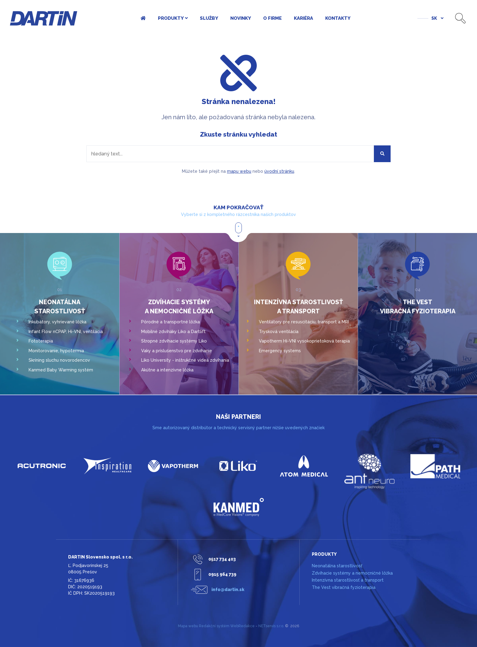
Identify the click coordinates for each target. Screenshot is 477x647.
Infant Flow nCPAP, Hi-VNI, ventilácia (66, 331)
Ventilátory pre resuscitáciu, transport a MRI (304, 321)
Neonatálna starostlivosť (337, 565)
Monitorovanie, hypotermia (56, 350)
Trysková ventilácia (278, 331)
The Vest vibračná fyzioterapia (343, 587)
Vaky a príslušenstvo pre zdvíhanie (176, 350)
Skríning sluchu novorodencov (59, 360)
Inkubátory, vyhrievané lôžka (57, 321)
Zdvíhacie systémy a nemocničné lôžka (352, 573)
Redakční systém (214, 626)
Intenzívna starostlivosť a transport (348, 580)
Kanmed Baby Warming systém (61, 369)
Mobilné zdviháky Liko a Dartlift (173, 331)
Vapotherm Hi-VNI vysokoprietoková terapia (304, 341)
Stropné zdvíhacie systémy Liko (174, 341)
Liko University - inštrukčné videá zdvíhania (185, 360)
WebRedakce (242, 626)
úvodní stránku (279, 171)
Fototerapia (41, 341)
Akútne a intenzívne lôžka (167, 369)
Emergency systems (280, 350)
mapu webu (239, 171)
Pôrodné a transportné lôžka (170, 321)
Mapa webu (188, 626)
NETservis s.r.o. (271, 626)
